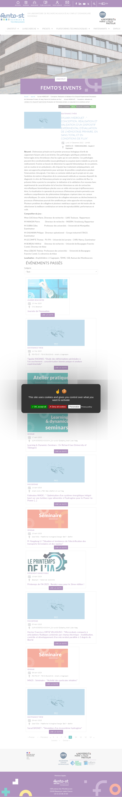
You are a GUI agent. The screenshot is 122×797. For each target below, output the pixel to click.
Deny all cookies (58, 407)
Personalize (74, 407)
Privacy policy (86, 407)
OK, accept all (39, 407)
